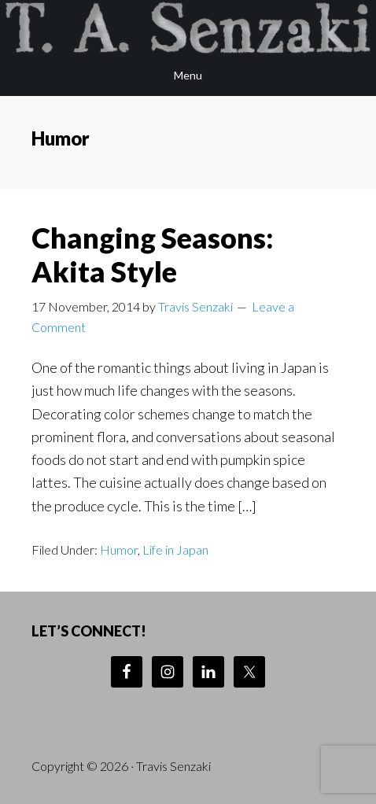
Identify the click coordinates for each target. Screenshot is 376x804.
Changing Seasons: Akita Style (152, 254)
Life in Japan (175, 549)
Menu (188, 75)
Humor (119, 549)
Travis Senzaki (188, 27)
